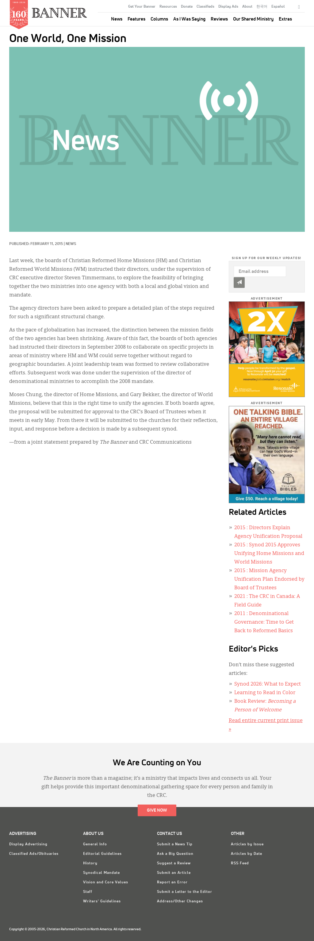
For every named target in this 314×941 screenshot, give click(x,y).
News (116, 19)
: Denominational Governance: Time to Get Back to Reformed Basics (264, 622)
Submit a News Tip (175, 844)
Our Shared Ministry (253, 19)
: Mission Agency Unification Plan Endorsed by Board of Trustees (269, 579)
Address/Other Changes (180, 901)
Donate (187, 7)
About (247, 7)
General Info (95, 844)
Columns (159, 19)
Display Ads (228, 7)
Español (278, 7)
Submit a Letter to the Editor (184, 892)
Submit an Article (174, 873)
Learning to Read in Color (264, 692)
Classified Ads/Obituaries (34, 854)
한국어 (261, 7)
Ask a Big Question (175, 854)
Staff (87, 892)
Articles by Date (246, 854)
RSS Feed (240, 863)
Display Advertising (28, 844)
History (90, 863)
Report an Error (172, 882)
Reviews (219, 19)
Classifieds (205, 7)
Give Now (157, 810)
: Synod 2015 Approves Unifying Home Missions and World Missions (269, 554)
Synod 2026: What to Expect (267, 684)
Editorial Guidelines (102, 854)
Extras (285, 19)
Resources (168, 7)
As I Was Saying (189, 19)
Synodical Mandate (101, 873)
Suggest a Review (174, 863)
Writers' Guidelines (102, 901)
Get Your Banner (141, 7)
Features (136, 19)
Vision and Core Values (105, 882)
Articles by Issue (247, 844)
